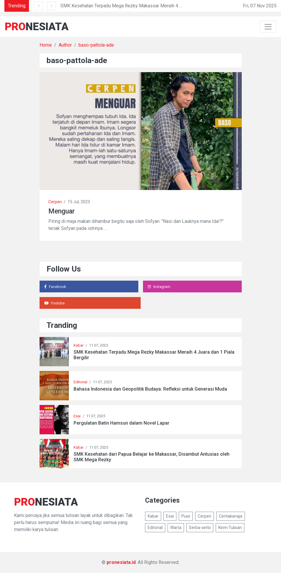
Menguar (61, 211)
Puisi (185, 516)
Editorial (80, 382)
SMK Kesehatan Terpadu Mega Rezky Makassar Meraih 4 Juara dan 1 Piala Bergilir (145, 6)
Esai (77, 416)
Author (65, 45)
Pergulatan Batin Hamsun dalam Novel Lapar (121, 423)
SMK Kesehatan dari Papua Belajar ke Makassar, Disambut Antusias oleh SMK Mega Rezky (151, 456)
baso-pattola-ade (96, 45)
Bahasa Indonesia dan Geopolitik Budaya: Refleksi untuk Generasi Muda (150, 389)
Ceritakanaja (230, 516)
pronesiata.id (121, 562)
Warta (175, 527)
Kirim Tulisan (230, 527)
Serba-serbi (200, 527)
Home (46, 45)
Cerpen (55, 201)
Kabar (79, 345)
